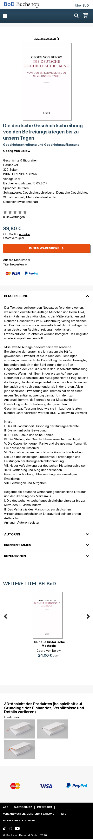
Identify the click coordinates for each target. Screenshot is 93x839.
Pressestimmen (17, 545)
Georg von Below (16, 151)
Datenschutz (22, 807)
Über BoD (82, 5)
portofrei (24, 234)
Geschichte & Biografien (20, 160)
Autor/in (12, 534)
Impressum (44, 807)
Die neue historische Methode (49, 644)
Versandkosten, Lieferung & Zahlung (28, 813)
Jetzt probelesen (45, 38)
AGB (5, 807)
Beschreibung (16, 296)
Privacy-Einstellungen (19, 820)
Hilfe (63, 813)
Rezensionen (15, 556)
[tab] (46, 293)
